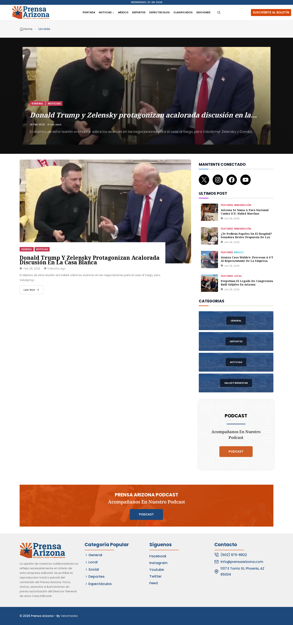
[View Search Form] (219, 12)
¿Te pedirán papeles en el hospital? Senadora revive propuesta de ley (246, 235)
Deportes (139, 12)
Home (27, 29)
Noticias (54, 103)
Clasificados (183, 12)
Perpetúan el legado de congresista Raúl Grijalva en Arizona (247, 282)
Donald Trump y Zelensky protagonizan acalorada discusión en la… (143, 114)
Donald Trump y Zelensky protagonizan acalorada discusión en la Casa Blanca (90, 260)
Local (238, 276)
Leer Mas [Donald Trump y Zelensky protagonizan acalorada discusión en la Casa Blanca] (31, 289)
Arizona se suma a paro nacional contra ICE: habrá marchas (245, 211)
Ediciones (203, 12)
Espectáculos (159, 12)
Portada (89, 12)
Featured (227, 205)
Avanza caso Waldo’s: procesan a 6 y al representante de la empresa (247, 259)
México (123, 12)
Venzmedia (69, 616)
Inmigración (242, 205)
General (37, 103)
